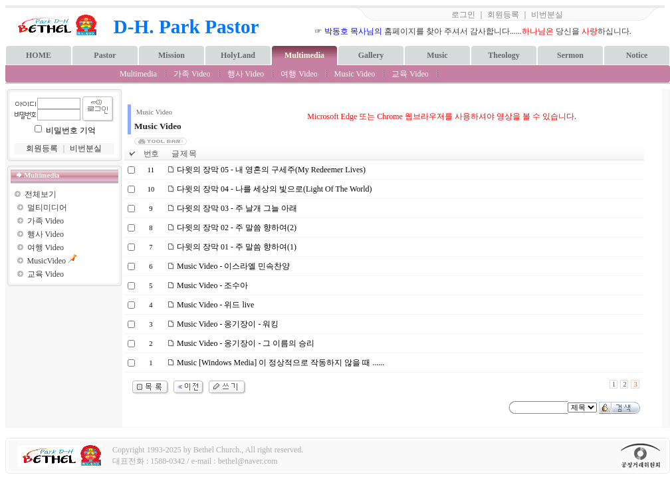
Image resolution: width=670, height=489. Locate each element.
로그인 (463, 14)
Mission (171, 55)
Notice (637, 55)
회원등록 (503, 14)
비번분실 (547, 14)
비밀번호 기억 (71, 130)
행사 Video (246, 74)
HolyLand (238, 55)
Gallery (371, 55)
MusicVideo (46, 260)
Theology (503, 55)
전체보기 (40, 194)
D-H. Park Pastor (186, 26)
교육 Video (410, 74)
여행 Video (299, 74)
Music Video (354, 74)
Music (437, 55)
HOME (38, 55)
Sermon (570, 55)
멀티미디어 (47, 207)
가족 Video (192, 74)
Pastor (105, 55)
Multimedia (304, 55)
